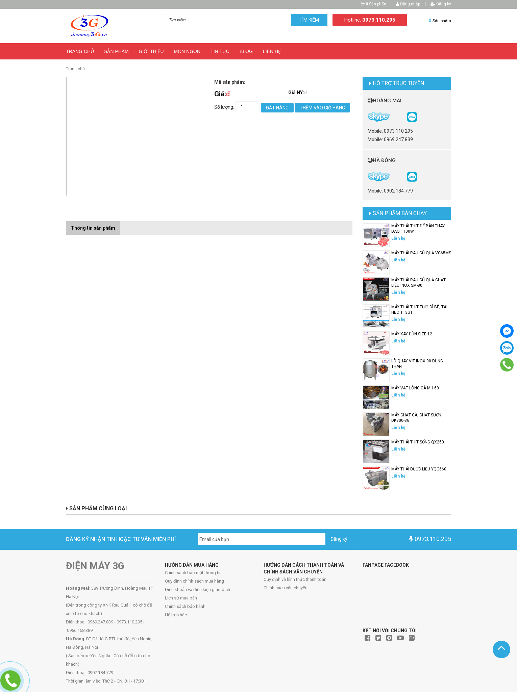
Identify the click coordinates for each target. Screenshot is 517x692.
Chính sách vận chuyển (285, 587)
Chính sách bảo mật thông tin (193, 572)
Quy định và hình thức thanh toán (295, 579)
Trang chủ (80, 51)
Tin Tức (220, 51)
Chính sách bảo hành (185, 606)
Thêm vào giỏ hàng (322, 107)
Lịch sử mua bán (181, 597)
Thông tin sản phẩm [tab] (93, 228)
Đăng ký (440, 4)
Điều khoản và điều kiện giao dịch (197, 589)
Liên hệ (272, 51)
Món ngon (187, 51)
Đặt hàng (277, 107)
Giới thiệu (151, 51)
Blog (246, 51)
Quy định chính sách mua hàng (194, 581)
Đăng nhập (408, 4)
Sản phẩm (377, 4)
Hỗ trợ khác (176, 614)
